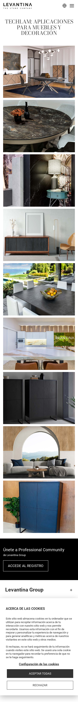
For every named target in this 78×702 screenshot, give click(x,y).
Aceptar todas (40, 673)
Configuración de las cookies (39, 664)
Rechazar (40, 685)
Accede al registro (25, 566)
